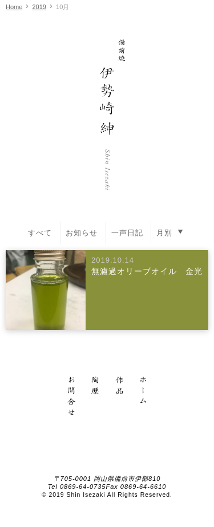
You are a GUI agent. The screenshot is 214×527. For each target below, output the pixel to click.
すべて (40, 232)
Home (14, 6)
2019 (39, 6)
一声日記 (127, 232)
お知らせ (82, 232)
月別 (171, 232)
